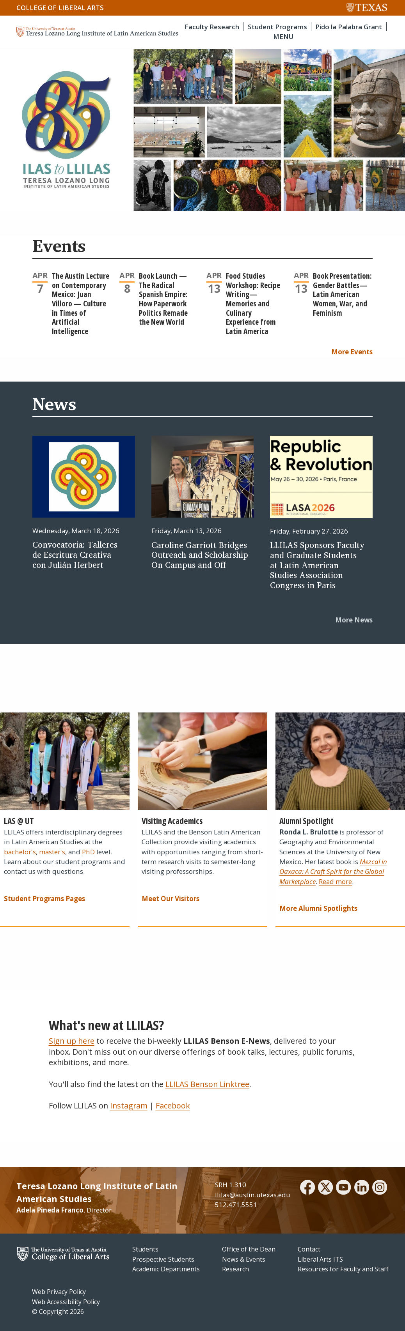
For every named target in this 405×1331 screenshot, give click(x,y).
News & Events (243, 1259)
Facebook (173, 1105)
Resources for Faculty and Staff (343, 1269)
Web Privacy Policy (59, 1291)
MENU (283, 36)
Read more (335, 881)
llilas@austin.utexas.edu (252, 1194)
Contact (309, 1249)
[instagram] (380, 1188)
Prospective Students (163, 1259)
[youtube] (343, 1188)
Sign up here (71, 1041)
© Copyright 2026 (58, 1311)
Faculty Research (212, 26)
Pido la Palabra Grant (348, 26)
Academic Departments (166, 1269)
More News (354, 619)
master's (52, 851)
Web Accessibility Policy (66, 1301)
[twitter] (325, 1188)
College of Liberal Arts (60, 7)
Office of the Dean (248, 1249)
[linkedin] (362, 1188)
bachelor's (20, 851)
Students (145, 1249)
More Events (352, 351)
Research (235, 1269)
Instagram (128, 1105)
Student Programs (277, 26)
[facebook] (307, 1188)
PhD (88, 851)
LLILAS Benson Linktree (207, 1084)
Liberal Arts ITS (320, 1259)
